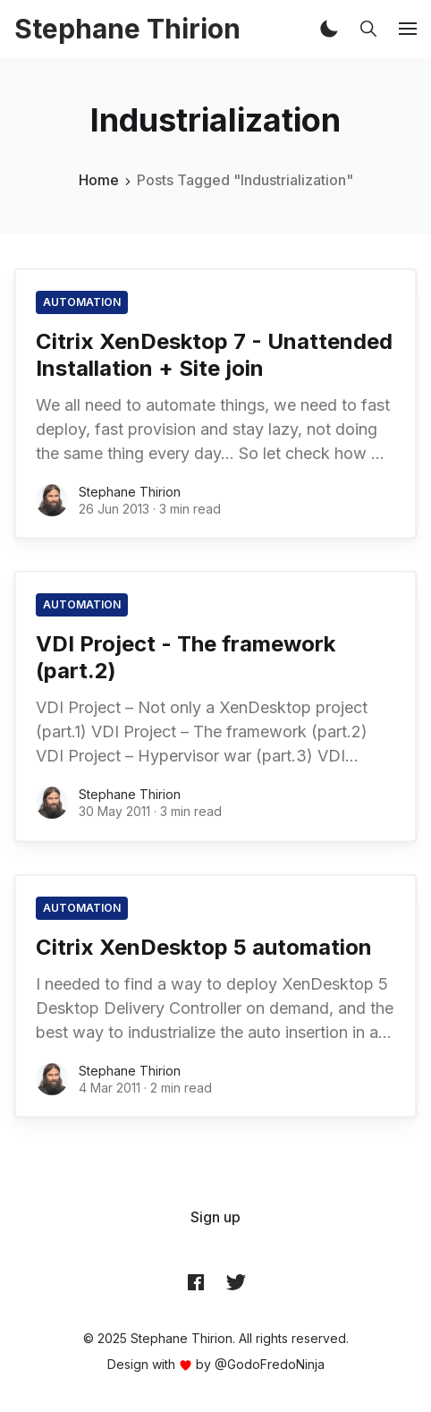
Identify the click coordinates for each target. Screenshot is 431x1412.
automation (82, 302)
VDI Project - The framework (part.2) (185, 657)
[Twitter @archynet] (236, 1282)
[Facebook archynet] (196, 1282)
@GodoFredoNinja (270, 1364)
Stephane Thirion (130, 491)
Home (99, 180)
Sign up (215, 1217)
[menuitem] (215, 1217)
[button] (329, 29)
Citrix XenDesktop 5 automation (204, 947)
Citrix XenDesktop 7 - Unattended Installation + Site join (214, 354)
